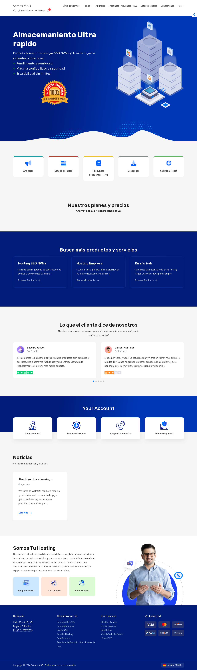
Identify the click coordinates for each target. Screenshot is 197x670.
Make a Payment (164, 428)
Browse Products (29, 280)
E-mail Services (108, 626)
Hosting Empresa (65, 626)
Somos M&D (22, 6)
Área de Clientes (77, 6)
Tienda (92, 6)
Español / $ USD (172, 665)
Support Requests (120, 428)
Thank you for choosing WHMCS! (34, 479)
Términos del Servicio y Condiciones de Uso (76, 644)
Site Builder (106, 630)
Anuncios (106, 6)
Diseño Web (62, 630)
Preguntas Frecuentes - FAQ (129, 6)
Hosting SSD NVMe (66, 622)
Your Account (32, 428)
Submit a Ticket (168, 166)
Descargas (133, 166)
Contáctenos (173, 6)
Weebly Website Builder (112, 634)
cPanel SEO (106, 638)
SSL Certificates (109, 622)
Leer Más (25, 512)
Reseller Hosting (65, 634)
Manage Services (76, 428)
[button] (93, 381)
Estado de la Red (155, 6)
